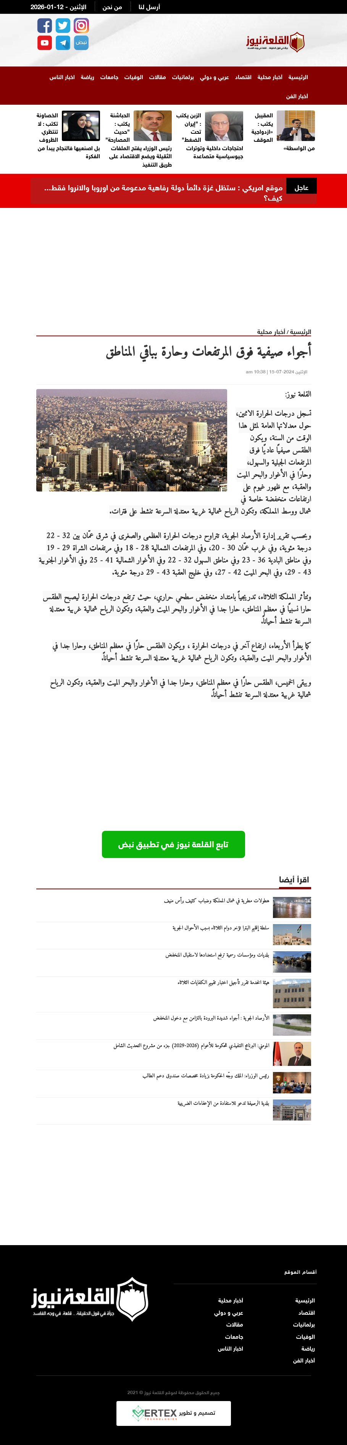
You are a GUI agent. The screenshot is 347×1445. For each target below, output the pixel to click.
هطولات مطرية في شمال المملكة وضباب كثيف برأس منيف (216, 901)
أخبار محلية (270, 76)
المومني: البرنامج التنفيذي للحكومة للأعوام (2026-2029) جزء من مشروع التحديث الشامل (191, 1046)
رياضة (87, 76)
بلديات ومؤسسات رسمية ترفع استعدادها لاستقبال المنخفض (217, 955)
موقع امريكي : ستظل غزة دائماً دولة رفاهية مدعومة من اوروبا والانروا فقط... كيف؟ (163, 191)
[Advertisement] (174, 261)
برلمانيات (183, 76)
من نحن (112, 6)
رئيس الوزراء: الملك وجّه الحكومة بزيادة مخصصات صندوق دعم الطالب (205, 1076)
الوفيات (133, 76)
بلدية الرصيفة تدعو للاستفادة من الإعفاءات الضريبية (223, 1104)
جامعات (109, 76)
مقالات (157, 76)
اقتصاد (243, 76)
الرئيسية (298, 76)
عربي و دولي (214, 76)
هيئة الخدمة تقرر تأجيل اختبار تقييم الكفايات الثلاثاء (223, 983)
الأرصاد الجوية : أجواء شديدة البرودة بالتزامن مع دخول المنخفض (211, 1018)
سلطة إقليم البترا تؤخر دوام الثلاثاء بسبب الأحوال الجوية (221, 928)
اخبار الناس (62, 76)
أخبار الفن (297, 95)
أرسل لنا (149, 6)
